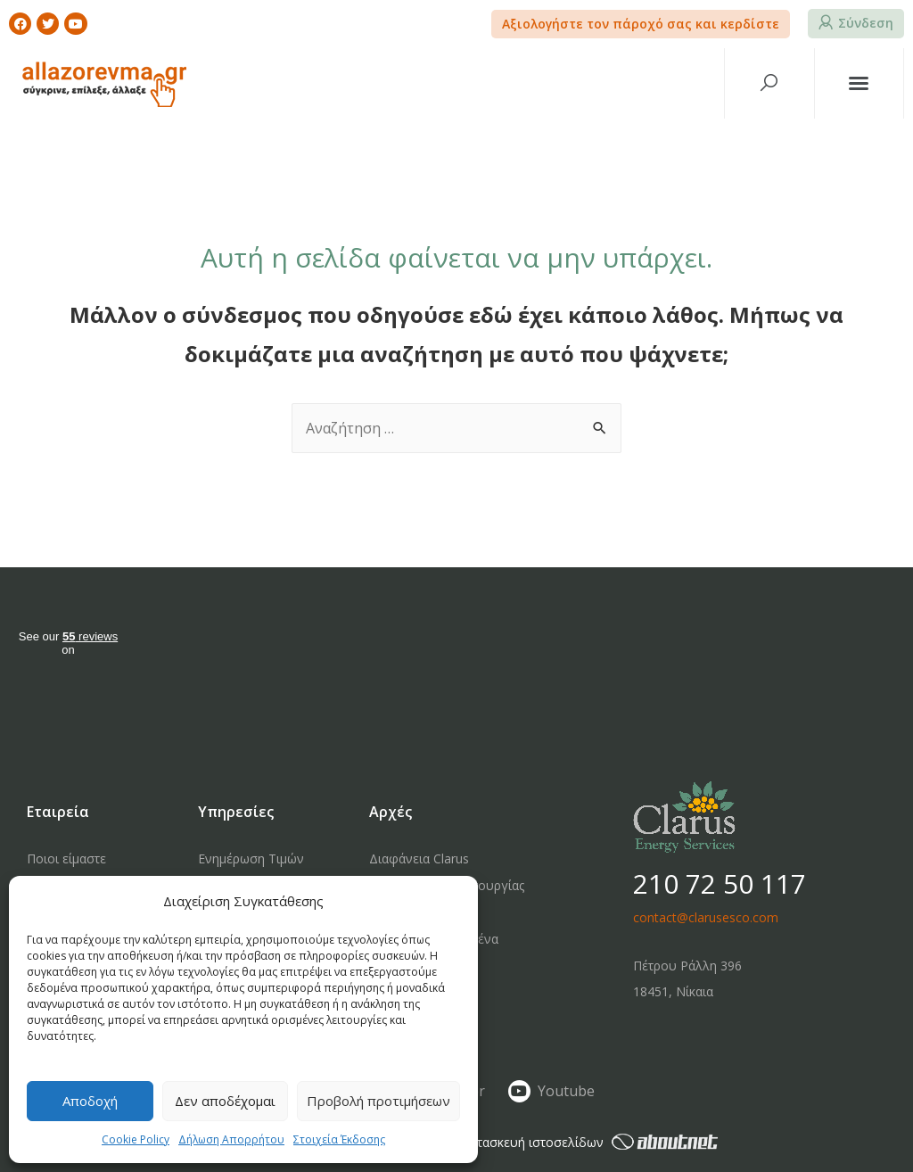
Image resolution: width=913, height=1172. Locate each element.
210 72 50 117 (719, 883)
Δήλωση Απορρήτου (231, 1139)
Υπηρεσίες (236, 811)
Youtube (566, 1091)
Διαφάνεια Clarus (419, 858)
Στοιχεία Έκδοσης (339, 1139)
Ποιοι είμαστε (66, 858)
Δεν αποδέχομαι (225, 1101)
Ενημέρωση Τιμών (251, 858)
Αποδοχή (90, 1101)
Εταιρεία (58, 811)
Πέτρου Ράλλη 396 (687, 965)
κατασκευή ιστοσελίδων (591, 1142)
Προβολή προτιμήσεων (378, 1101)
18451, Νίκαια (673, 991)
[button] (640, 24)
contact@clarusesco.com (705, 917)
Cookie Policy (135, 1139)
